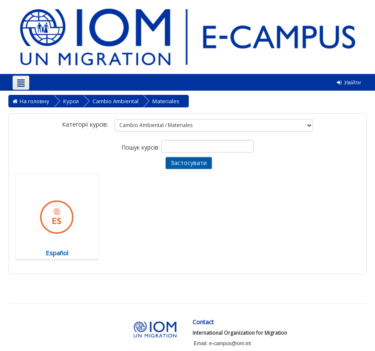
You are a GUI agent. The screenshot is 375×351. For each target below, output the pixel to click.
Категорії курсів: (85, 124)
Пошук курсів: (141, 147)
